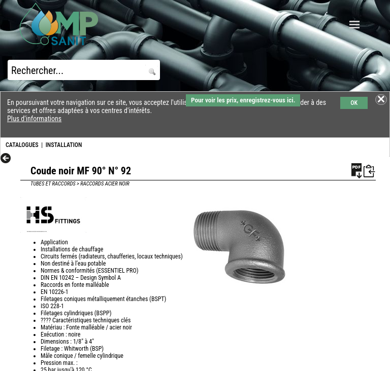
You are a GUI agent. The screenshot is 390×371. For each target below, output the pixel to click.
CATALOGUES (22, 145)
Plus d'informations (34, 119)
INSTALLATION (64, 145)
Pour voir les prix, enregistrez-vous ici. (243, 100)
